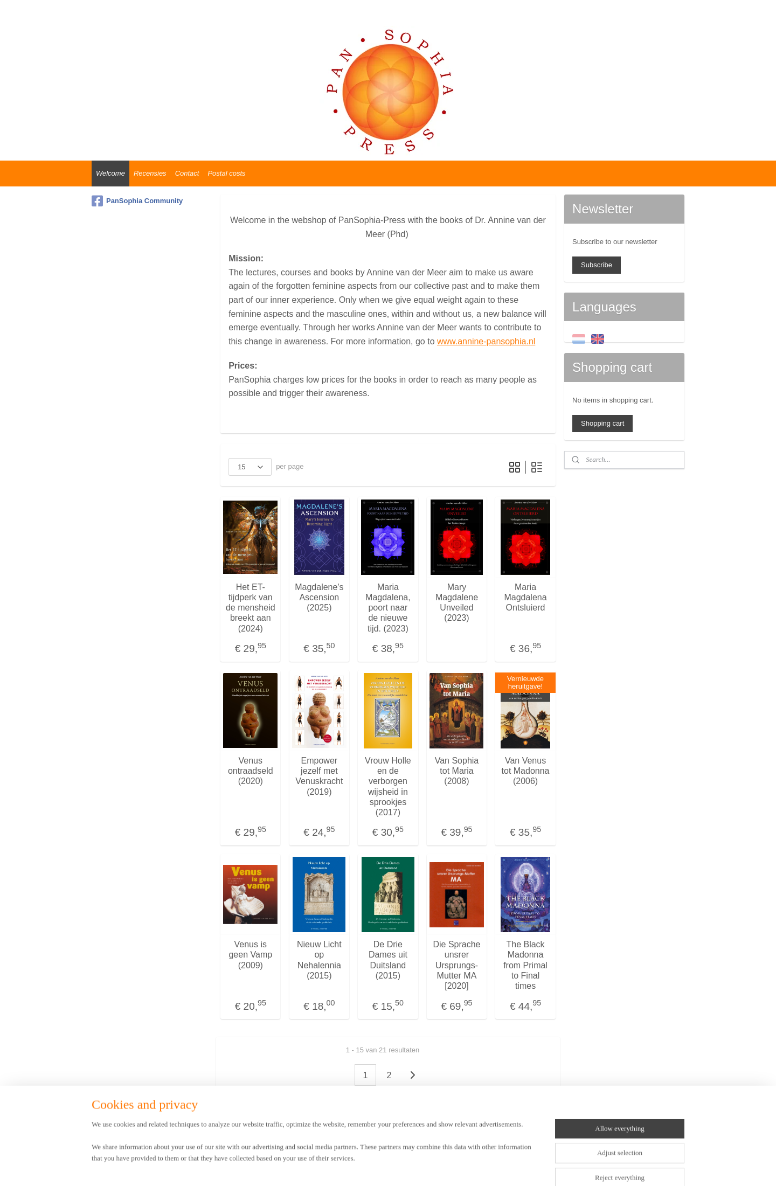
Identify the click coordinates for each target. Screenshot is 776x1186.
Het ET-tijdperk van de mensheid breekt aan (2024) (250, 607)
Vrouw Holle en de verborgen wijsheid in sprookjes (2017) (388, 786)
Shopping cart (602, 423)
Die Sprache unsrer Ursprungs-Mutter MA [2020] (456, 965)
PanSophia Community (137, 201)
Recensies (150, 173)
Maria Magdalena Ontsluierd (525, 597)
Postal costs (226, 173)
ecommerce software (413, 1166)
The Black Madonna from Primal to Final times (525, 965)
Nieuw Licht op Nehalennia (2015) (319, 960)
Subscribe (596, 265)
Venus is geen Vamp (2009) (251, 954)
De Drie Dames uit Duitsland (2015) (388, 960)
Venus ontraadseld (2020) (250, 771)
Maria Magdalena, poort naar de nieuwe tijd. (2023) (388, 607)
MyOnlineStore (498, 1166)
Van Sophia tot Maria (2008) (457, 771)
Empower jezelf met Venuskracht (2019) (319, 776)
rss (377, 1166)
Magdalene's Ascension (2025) (319, 597)
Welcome (110, 173)
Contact (187, 173)
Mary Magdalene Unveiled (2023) (456, 602)
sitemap (358, 1166)
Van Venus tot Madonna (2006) (526, 771)
